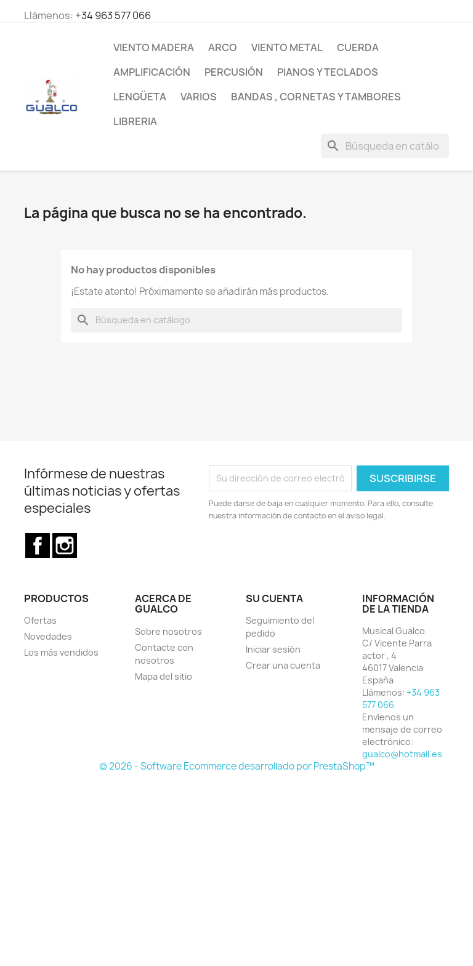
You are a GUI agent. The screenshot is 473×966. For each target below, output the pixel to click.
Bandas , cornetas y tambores (316, 96)
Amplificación (151, 72)
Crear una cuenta (283, 665)
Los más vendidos (61, 652)
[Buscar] (385, 146)
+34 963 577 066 (113, 15)
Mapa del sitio (163, 676)
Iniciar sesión (273, 649)
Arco (222, 47)
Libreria (135, 121)
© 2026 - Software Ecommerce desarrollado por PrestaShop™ (236, 766)
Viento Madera (153, 47)
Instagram (64, 545)
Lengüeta (139, 96)
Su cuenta (274, 598)
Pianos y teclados (327, 72)
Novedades (48, 636)
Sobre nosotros (168, 631)
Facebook (37, 545)
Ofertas (40, 620)
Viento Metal (287, 47)
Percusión (233, 72)
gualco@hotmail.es (402, 754)
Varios (198, 96)
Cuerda (358, 47)
